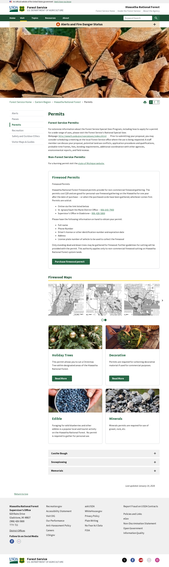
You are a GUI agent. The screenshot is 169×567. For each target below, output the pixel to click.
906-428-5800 (98, 213)
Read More (61, 378)
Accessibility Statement (59, 511)
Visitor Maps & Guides (23, 142)
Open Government (133, 528)
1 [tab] (102, 320)
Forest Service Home (105, 11)
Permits (16, 124)
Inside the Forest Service (129, 11)
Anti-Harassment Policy (58, 525)
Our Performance (55, 520)
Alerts (15, 113)
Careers (50, 530)
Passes (15, 119)
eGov (126, 518)
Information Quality (133, 533)
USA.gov (50, 535)
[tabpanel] (66, 300)
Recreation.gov (54, 506)
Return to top (21, 493)
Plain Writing (91, 520)
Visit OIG (50, 516)
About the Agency (151, 11)
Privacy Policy (92, 516)
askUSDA (90, 506)
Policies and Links (132, 514)
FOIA (87, 530)
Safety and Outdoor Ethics (26, 136)
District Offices (17, 530)
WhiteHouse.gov (93, 511)
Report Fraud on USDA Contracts (140, 506)
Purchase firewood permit (70, 261)
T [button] (151, 102)
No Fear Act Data (93, 525)
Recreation (17, 130)
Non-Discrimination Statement (139, 523)
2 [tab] (105, 320)
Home (12, 18)
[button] (145, 102)
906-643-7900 (107, 209)
